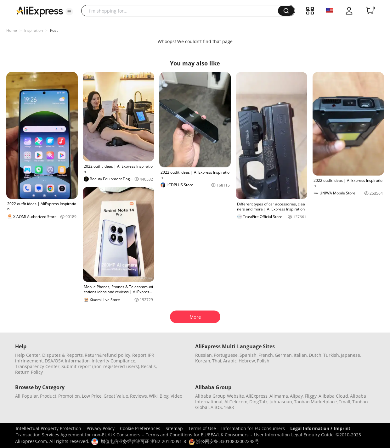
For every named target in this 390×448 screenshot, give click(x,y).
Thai (216, 361)
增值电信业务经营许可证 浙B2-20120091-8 (143, 441)
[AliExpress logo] (39, 11)
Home (11, 30)
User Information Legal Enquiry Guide (294, 435)
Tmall (344, 402)
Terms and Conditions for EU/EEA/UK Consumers (197, 435)
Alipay (296, 396)
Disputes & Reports (62, 355)
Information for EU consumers (253, 428)
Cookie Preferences (140, 428)
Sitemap (174, 428)
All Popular (26, 396)
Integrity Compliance (113, 361)
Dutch (315, 355)
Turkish (331, 355)
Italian (300, 355)
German (283, 355)
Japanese (350, 355)
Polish (263, 361)
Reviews (138, 396)
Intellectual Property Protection (48, 428)
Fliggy (311, 396)
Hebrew (247, 361)
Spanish (248, 355)
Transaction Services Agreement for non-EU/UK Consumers (78, 435)
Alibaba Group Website (219, 396)
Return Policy (29, 372)
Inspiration (33, 30)
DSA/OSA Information (67, 361)
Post (54, 30)
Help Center (27, 355)
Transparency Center (37, 366)
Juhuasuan (280, 402)
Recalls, (149, 366)
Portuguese (226, 355)
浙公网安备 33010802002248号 (224, 441)
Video (176, 396)
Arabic (230, 361)
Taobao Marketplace (315, 402)
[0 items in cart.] (370, 11)
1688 (229, 407)
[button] (69, 11)
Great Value (116, 396)
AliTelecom (235, 402)
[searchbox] (182, 10)
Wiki (153, 396)
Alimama (278, 396)
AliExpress (257, 396)
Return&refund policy (107, 355)
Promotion (69, 396)
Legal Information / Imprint (320, 428)
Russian (203, 355)
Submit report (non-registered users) (100, 366)
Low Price (92, 396)
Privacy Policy (101, 428)
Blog (164, 396)
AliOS (216, 407)
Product (48, 396)
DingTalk (258, 402)
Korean (202, 361)
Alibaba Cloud (333, 396)
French (265, 355)
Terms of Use (202, 428)
